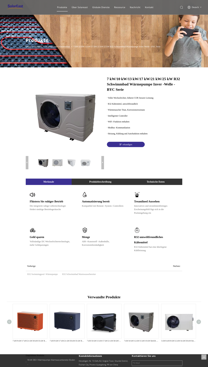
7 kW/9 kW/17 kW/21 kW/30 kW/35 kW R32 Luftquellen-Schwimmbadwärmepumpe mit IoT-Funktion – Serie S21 (30, 341)
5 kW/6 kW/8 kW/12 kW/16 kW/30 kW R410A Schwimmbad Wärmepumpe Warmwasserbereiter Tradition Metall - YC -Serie (178, 341)
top (203, 357)
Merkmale (48, 181)
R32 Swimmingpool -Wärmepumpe (42, 274)
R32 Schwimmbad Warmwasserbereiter (79, 274)
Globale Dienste (101, 7)
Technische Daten (156, 181)
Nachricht (135, 7)
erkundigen (125, 144)
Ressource (119, 7)
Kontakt (149, 7)
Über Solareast (80, 7)
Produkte (62, 7)
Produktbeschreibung (100, 181)
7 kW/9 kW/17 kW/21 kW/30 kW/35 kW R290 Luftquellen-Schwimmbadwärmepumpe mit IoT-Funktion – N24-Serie (67, 341)
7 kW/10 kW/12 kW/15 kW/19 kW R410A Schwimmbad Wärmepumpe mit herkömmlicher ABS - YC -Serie (141, 341)
